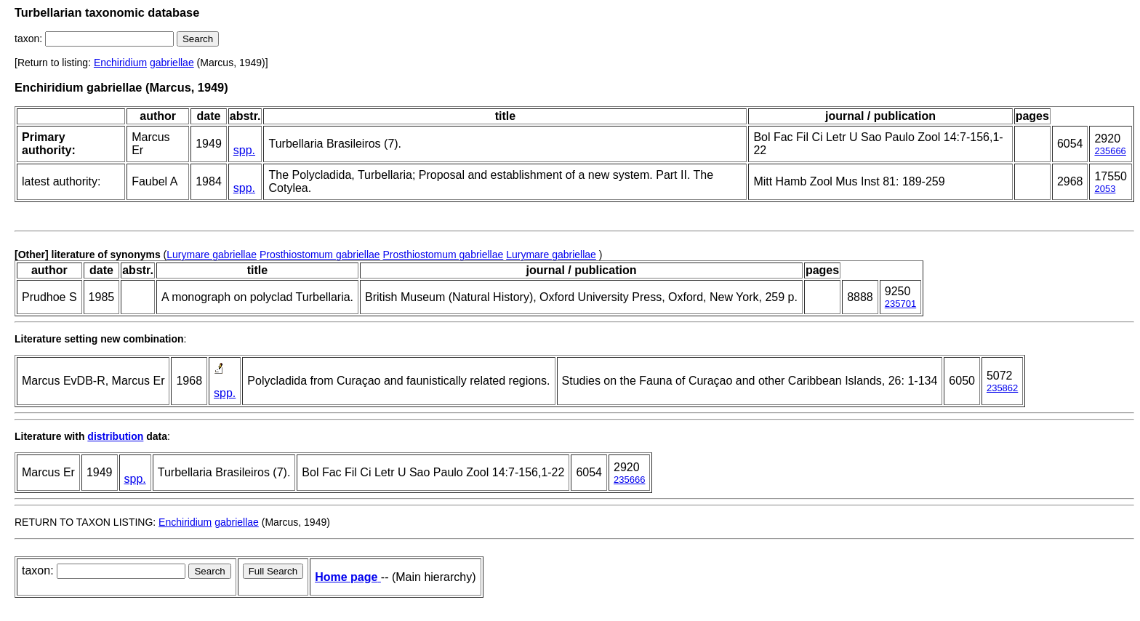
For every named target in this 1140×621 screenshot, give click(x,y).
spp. (244, 150)
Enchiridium (120, 62)
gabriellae (172, 62)
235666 (1109, 150)
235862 (1002, 387)
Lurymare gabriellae (211, 254)
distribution (115, 436)
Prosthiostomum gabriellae (320, 254)
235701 (900, 303)
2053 (1104, 188)
